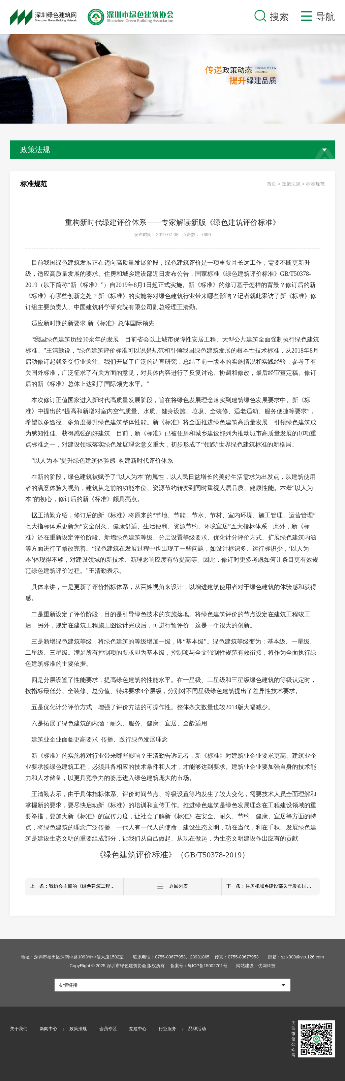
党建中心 (140, 1028)
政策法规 (291, 184)
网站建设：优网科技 (256, 965)
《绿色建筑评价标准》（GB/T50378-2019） (172, 854)
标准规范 (315, 184)
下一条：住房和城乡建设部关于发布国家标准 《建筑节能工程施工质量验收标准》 (273, 886)
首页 (271, 184)
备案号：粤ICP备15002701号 (198, 965)
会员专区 (110, 1028)
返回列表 (172, 887)
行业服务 (170, 1028)
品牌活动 (201, 1028)
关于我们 (19, 1028)
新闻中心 (49, 1028)
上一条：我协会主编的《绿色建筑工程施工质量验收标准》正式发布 (76, 886)
